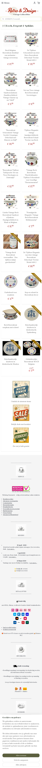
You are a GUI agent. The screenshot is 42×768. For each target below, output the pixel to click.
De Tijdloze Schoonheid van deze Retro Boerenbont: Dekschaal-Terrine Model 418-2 (31, 55)
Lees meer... (11, 549)
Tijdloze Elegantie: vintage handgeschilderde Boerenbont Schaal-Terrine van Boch (31, 135)
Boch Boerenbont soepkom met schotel (11, 326)
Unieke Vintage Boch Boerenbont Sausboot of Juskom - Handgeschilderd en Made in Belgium (11, 217)
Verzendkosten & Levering (11, 509)
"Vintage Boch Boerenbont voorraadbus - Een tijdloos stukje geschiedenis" (10, 257)
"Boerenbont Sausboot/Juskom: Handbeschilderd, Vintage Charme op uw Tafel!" (10, 95)
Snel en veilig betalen (9, 627)
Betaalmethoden (8, 507)
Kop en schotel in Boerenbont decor (31, 293)
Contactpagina (7, 503)
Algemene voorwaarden (10, 501)
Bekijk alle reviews (22, 569)
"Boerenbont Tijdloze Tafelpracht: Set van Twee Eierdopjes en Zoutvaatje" (10, 173)
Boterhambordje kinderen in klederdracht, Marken (10, 361)
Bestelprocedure (8, 499)
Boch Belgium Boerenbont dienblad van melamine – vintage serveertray (10, 54)
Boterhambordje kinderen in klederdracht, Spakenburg (31, 328)
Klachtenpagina (7, 511)
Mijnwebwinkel (27, 764)
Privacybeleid (7, 513)
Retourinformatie (8, 505)
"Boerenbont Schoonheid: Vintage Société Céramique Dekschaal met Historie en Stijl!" (10, 135)
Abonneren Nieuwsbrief (10, 514)
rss (33, 761)
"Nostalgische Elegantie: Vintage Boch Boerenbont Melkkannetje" (31, 216)
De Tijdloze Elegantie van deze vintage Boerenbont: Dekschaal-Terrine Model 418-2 (31, 257)
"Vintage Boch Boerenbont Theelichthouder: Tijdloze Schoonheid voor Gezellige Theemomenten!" (31, 176)
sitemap (29, 761)
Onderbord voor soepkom (10, 293)
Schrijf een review (22, 570)
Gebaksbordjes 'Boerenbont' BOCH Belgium (31, 361)
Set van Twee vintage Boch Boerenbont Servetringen (31, 92)
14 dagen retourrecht (9, 629)
